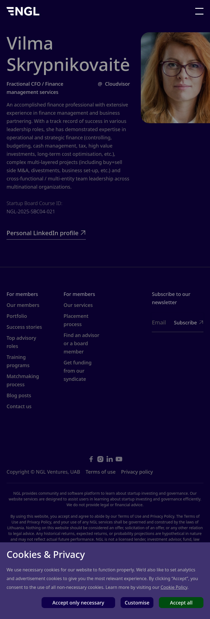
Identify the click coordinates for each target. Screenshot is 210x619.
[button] (199, 11)
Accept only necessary (78, 602)
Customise (137, 602)
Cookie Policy (174, 587)
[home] (23, 11)
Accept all (181, 602)
